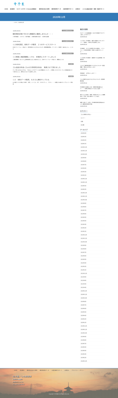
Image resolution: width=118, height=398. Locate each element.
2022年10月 (84, 242)
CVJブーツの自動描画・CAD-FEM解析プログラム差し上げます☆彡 (92, 33)
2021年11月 (84, 273)
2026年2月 (83, 140)
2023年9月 (83, 203)
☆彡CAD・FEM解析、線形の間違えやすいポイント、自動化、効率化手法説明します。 (92, 41)
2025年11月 (84, 150)
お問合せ (66, 370)
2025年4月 (83, 168)
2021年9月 (83, 277)
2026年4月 (83, 133)
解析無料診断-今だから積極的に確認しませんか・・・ (33, 34)
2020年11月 (84, 294)
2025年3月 (83, 171)
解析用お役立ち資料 (32, 370)
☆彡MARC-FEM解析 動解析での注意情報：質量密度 (92, 58)
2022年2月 (83, 266)
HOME (15, 370)
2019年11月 (84, 329)
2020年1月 (83, 322)
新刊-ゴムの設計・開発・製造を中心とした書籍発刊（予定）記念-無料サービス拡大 (92, 95)
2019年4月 (83, 350)
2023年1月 (83, 231)
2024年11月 (84, 182)
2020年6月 (83, 308)
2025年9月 (83, 157)
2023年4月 (83, 221)
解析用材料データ (44, 370)
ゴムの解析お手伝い (68, 30)
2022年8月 (83, 249)
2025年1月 (83, 175)
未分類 (71, 64)
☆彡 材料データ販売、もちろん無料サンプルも (31, 79)
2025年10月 (84, 154)
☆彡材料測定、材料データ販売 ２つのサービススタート (34, 44)
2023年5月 (83, 217)
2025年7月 (83, 164)
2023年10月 (84, 200)
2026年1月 (83, 143)
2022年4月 (83, 263)
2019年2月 (83, 357)
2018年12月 (84, 361)
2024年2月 (83, 189)
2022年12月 (84, 235)
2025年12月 (84, 147)
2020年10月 (84, 298)
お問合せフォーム (18, 382)
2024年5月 (83, 186)
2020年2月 (83, 319)
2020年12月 (84, 291)
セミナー (83, 118)
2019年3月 (83, 354)
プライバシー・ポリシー (78, 370)
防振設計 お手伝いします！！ (88, 73)
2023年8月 (83, 207)
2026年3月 (83, 136)
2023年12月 (84, 193)
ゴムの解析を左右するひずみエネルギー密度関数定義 (92, 80)
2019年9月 (83, 336)
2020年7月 (83, 305)
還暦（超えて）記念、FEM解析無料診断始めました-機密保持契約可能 (92, 103)
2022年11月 (84, 238)
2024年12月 (84, 178)
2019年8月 (83, 340)
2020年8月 (83, 301)
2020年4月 (83, 315)
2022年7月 (83, 252)
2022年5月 (83, 259)
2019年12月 (84, 326)
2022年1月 (83, 270)
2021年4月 (83, 287)
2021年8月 (83, 280)
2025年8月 (83, 161)
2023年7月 (83, 210)
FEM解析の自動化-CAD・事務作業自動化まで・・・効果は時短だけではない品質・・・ (91, 87)
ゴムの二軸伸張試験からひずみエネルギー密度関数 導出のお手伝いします (92, 66)
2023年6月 (83, 214)
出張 (82, 121)
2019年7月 (83, 343)
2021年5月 (83, 284)
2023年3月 (83, 224)
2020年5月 (83, 312)
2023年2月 (83, 228)
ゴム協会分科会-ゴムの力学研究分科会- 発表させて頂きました (37, 67)
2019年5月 (83, 347)
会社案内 (22, 370)
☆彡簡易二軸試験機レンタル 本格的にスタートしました (34, 57)
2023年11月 (84, 196)
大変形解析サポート (56, 370)
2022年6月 (83, 256)
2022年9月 (83, 245)
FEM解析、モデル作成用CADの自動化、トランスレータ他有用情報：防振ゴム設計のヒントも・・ (92, 50)
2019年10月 (84, 333)
